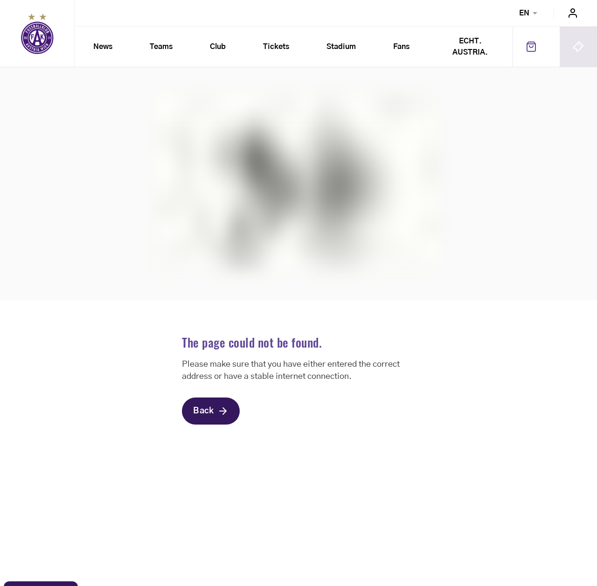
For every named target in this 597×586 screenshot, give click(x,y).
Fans (401, 46)
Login (572, 13)
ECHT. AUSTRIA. (475, 46)
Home (37, 33)
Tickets (276, 46)
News (102, 46)
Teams (161, 46)
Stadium (341, 46)
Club (218, 46)
